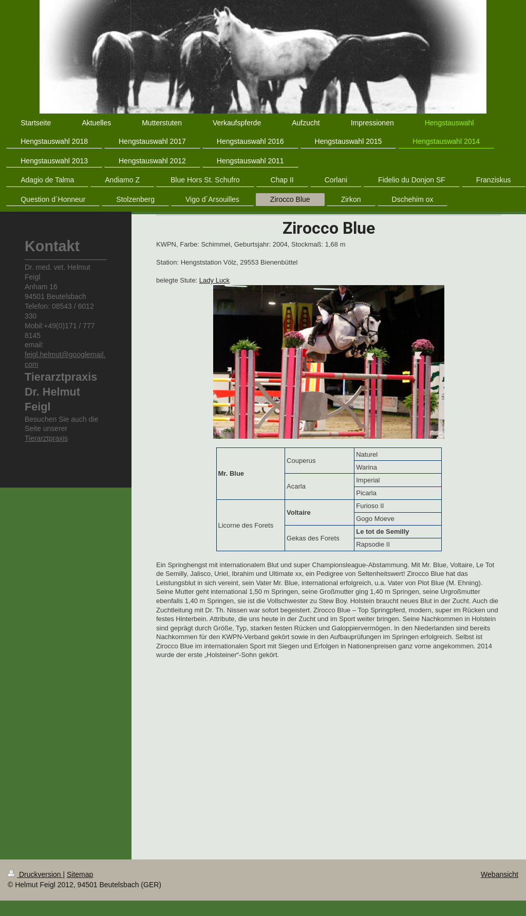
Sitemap (80, 874)
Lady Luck (214, 280)
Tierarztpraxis (46, 438)
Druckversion (35, 874)
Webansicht (499, 874)
